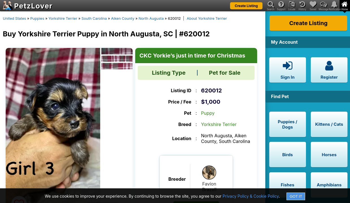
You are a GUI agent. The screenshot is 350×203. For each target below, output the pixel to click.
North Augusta (151, 18)
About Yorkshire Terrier (207, 18)
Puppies (37, 18)
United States (14, 18)
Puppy (208, 113)
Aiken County (122, 18)
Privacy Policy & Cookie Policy (251, 196)
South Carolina (94, 18)
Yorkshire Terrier (63, 18)
